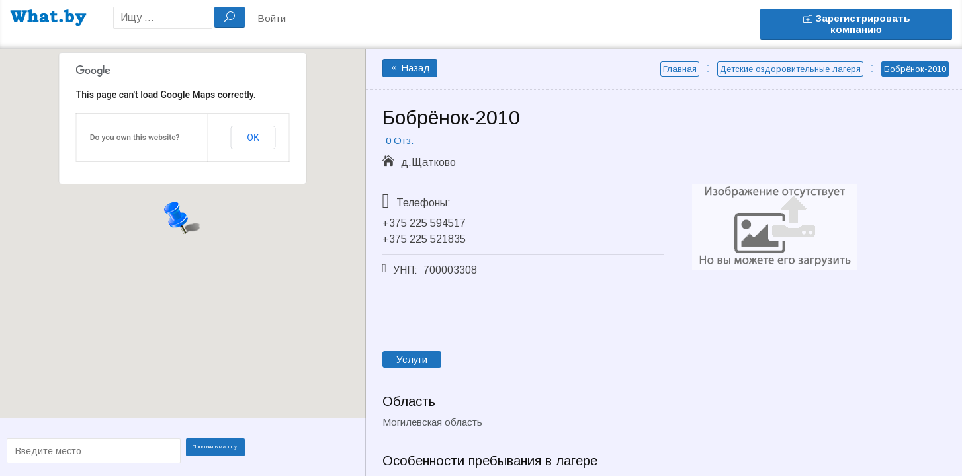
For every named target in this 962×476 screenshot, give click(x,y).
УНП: (405, 270)
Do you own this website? (135, 137)
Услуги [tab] (411, 359)
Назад (410, 68)
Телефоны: (423, 202)
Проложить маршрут (220, 450)
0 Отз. (400, 140)
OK (253, 137)
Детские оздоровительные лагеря (790, 69)
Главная (680, 69)
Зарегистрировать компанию (856, 24)
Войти (271, 18)
